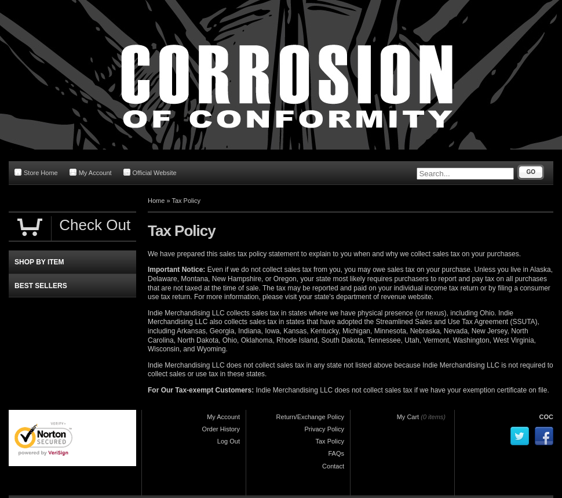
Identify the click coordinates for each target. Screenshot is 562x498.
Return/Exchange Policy (310, 416)
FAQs (336, 453)
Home (156, 200)
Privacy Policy (324, 429)
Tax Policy (185, 200)
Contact (333, 466)
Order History (221, 429)
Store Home (36, 172)
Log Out (228, 441)
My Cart (408, 416)
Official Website (150, 172)
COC (546, 416)
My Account (91, 172)
